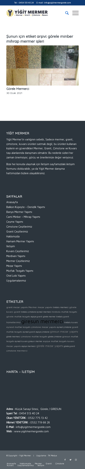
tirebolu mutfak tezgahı (64, 311)
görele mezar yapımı (49, 345)
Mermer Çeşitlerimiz (18, 260)
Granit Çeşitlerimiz (17, 231)
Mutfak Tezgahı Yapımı (19, 270)
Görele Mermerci (17, 89)
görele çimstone (54, 336)
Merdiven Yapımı (15, 256)
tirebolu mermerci (61, 307)
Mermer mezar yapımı (40, 307)
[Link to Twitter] (70, 459)
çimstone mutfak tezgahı (34, 336)
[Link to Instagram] (76, 459)
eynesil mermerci (44, 312)
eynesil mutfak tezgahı (18, 327)
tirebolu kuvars (71, 322)
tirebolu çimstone (28, 312)
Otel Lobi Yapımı (16, 275)
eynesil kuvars (21, 341)
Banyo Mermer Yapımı (19, 211)
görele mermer (49, 317)
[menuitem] (65, 13)
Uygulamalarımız (16, 280)
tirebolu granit (62, 317)
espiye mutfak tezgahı (55, 341)
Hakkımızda (13, 236)
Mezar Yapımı (14, 265)
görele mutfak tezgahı (18, 316)
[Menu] (74, 13)
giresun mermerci (42, 321)
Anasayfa (12, 202)
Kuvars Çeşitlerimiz (17, 251)
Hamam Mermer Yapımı (20, 241)
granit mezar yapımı (17, 307)
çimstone (11, 350)
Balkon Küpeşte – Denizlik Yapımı (25, 207)
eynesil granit (29, 332)
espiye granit (36, 317)
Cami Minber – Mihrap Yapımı (23, 216)
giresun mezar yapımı (64, 331)
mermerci (22, 350)
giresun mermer (35, 341)
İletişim (10, 246)
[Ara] (65, 13)
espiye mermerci (29, 346)
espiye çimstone (42, 332)
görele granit (69, 346)
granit (17, 311)
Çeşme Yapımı (14, 221)
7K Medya (52, 455)
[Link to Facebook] (65, 459)
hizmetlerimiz (13, 322)
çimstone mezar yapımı (43, 327)
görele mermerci (13, 336)
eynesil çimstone (64, 327)
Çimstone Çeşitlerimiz (19, 226)
